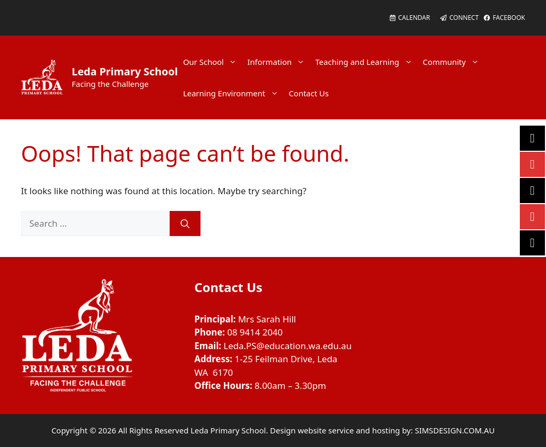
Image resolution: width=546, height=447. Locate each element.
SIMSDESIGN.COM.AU (454, 430)
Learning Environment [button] (233, 93)
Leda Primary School (125, 71)
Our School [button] (212, 61)
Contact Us (309, 93)
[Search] (185, 223)
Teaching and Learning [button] (366, 61)
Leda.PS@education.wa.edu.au (288, 346)
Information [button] (278, 61)
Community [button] (453, 61)
